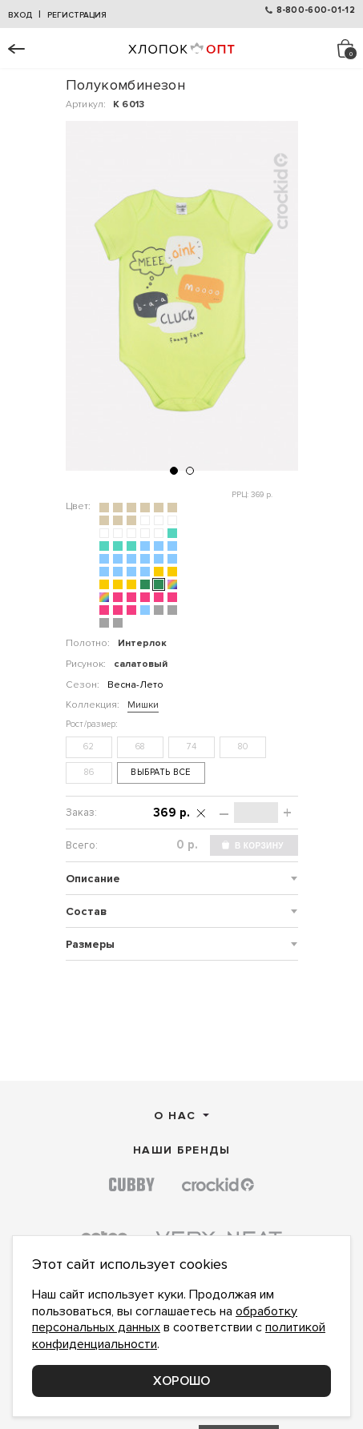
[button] (174, 471)
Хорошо (181, 1381)
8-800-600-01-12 (316, 10)
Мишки (143, 705)
